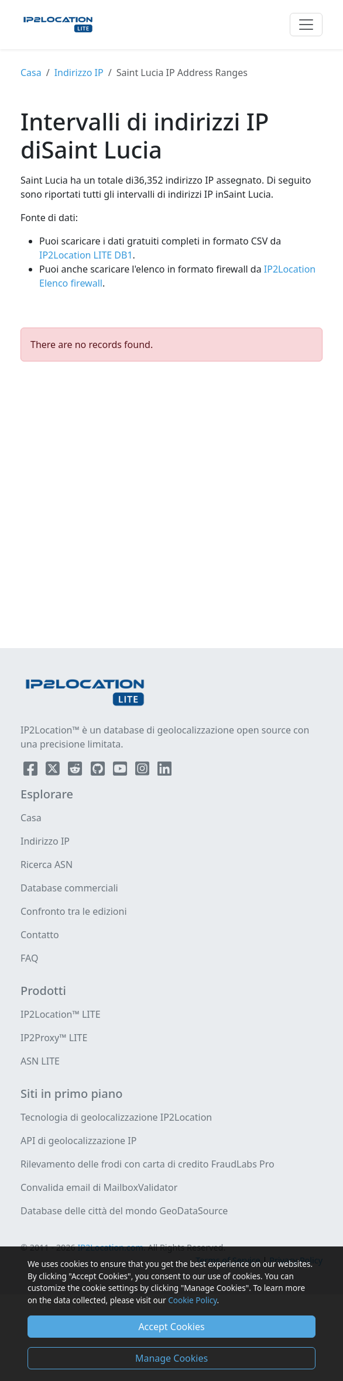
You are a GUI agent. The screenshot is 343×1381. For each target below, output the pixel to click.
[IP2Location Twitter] (54, 770)
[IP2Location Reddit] (76, 770)
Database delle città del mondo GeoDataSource (124, 1210)
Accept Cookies (171, 1326)
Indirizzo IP (79, 72)
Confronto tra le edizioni (73, 911)
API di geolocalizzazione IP (78, 1140)
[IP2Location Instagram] (143, 770)
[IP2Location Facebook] (31, 770)
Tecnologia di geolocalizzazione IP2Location (116, 1117)
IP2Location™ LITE (60, 1014)
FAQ (29, 958)
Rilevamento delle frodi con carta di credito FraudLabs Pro (147, 1164)
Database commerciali (69, 887)
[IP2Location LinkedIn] (164, 770)
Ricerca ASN (46, 864)
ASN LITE (40, 1061)
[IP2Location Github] (99, 770)
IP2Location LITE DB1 (86, 255)
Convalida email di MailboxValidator (98, 1187)
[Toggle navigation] (306, 24)
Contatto (39, 934)
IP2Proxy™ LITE (53, 1037)
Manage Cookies (171, 1358)
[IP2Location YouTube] (121, 770)
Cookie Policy (192, 1300)
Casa (31, 72)
